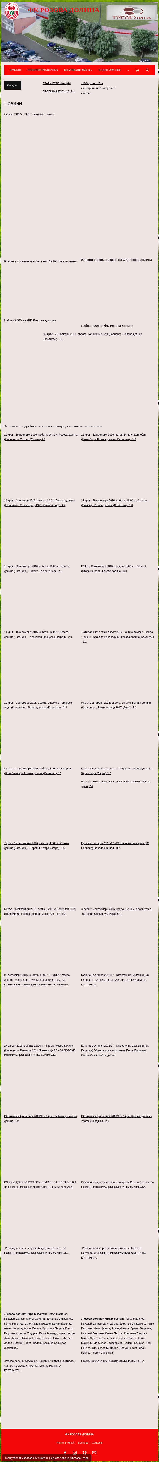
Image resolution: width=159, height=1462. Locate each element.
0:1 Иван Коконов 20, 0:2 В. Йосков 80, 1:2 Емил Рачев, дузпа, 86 (115, 784)
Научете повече (59, 1458)
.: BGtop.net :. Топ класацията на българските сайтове (98, 88)
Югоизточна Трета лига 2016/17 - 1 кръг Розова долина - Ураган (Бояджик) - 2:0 (116, 1119)
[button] (79, 161)
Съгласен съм (79, 1458)
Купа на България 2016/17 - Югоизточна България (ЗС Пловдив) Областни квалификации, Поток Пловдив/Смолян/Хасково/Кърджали (115, 1050)
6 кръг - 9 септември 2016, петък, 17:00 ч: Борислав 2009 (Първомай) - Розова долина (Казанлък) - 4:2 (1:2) (40, 911)
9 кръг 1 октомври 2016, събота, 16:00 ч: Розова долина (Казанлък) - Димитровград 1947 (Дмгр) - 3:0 (116, 705)
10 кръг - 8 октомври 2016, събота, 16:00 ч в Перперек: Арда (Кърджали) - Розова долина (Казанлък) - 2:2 (38, 705)
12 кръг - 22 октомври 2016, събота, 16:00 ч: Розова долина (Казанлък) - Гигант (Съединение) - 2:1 (36, 568)
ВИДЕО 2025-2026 (109, 69)
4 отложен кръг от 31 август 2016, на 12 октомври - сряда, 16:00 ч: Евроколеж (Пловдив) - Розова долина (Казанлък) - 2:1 (117, 636)
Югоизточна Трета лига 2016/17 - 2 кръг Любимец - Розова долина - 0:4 (40, 1119)
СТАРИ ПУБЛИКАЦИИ (57, 83)
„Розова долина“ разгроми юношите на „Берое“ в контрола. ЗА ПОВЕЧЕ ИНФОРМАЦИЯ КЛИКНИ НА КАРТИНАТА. (113, 1253)
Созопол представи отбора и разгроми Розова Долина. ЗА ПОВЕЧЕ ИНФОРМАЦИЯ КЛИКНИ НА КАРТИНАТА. (117, 1184)
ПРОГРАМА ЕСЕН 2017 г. (59, 91)
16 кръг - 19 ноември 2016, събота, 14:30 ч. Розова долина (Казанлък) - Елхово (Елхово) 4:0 (40, 437)
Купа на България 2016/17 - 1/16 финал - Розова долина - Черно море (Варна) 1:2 (117, 771)
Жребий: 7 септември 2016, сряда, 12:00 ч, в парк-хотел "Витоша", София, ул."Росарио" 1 (116, 911)
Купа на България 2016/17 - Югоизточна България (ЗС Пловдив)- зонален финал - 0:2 (115, 846)
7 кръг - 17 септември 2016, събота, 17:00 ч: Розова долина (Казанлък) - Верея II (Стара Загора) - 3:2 (36, 846)
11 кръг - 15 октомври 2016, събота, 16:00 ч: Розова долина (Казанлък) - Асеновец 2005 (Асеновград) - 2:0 (38, 634)
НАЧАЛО (15, 69)
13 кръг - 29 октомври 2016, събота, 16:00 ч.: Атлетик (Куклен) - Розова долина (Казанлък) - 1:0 (114, 503)
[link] (99, 382)
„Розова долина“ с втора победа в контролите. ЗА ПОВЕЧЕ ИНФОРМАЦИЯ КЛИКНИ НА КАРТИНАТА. (36, 1250)
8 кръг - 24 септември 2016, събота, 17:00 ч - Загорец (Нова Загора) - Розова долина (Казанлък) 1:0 (37, 771)
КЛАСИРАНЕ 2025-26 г (78, 69)
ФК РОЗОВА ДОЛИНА (63, 10)
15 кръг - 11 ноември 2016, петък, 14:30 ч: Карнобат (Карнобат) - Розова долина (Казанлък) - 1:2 (113, 437)
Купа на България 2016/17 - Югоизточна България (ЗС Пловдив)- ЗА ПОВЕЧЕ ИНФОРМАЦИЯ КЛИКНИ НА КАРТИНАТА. (115, 979)
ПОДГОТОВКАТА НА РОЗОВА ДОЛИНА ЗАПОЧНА (112, 1360)
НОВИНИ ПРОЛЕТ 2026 (42, 69)
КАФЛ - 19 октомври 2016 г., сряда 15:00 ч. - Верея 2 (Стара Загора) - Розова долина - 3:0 (113, 568)
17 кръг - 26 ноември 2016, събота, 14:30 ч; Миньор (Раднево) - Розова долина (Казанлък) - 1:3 (92, 336)
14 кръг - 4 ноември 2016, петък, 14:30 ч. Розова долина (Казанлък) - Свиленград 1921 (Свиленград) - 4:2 (39, 503)
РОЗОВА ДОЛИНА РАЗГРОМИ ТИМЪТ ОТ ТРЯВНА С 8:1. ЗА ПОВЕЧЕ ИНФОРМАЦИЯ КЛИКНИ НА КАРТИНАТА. (40, 1184)
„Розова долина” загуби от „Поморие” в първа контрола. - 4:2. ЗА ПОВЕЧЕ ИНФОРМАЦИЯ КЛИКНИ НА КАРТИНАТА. (40, 1365)
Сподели (12, 85)
